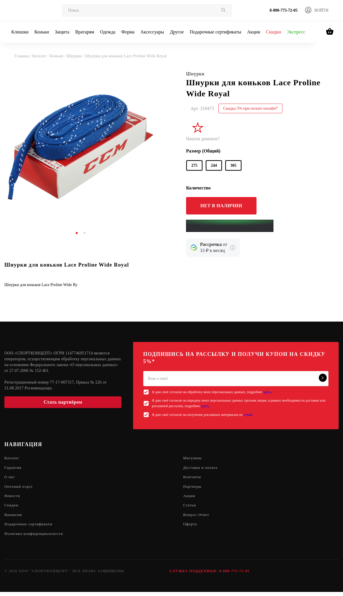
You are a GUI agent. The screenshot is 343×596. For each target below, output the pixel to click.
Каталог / (41, 56)
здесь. (267, 392)
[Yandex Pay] (229, 226)
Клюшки (20, 31)
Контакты (192, 478)
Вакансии (13, 517)
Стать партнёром (63, 402)
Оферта (190, 527)
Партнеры (193, 488)
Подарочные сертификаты (215, 31)
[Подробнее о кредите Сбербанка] (232, 247)
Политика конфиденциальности (35, 537)
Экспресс (296, 31)
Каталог (12, 458)
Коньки (41, 31)
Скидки (273, 31)
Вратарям (84, 31)
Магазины (193, 458)
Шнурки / (76, 56)
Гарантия (13, 468)
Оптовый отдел (19, 488)
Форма (128, 31)
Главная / (23, 56)
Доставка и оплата (201, 468)
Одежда (108, 31)
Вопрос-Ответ (197, 517)
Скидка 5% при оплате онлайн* (250, 108)
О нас (10, 478)
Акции (253, 31)
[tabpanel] (80, 147)
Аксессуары (152, 31)
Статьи (190, 507)
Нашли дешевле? (203, 138)
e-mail (248, 415)
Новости (12, 498)
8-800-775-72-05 (284, 10)
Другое (177, 31)
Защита (62, 31)
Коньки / (58, 56)
